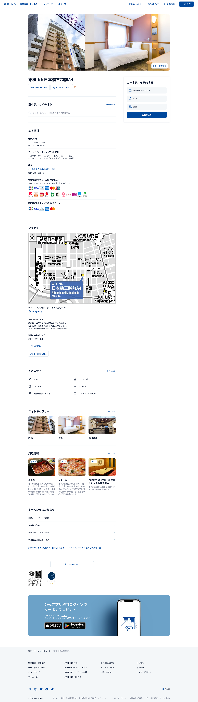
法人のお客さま (153, 4)
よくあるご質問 (169, 4)
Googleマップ (36, 311)
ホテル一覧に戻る (72, 564)
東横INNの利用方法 (72, 676)
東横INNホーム (33, 651)
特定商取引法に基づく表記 (87, 698)
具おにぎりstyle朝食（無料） (42, 168)
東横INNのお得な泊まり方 (75, 667)
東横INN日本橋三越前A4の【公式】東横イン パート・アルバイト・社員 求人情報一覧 (64, 547)
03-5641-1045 (61, 87)
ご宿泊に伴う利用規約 (136, 698)
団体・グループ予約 (38, 87)
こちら (64, 615)
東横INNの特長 (71, 662)
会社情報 (140, 662)
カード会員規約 (165, 698)
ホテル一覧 (61, 4)
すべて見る (111, 370)
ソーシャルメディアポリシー (119, 698)
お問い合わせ (106, 672)
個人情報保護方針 (71, 698)
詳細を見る (111, 104)
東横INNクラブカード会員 (75, 672)
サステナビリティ (144, 672)
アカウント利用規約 (151, 698)
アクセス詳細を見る (38, 353)
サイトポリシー (103, 698)
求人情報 (140, 667)
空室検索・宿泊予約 (28, 4)
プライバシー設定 (58, 698)
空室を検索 (147, 114)
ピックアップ (47, 4)
